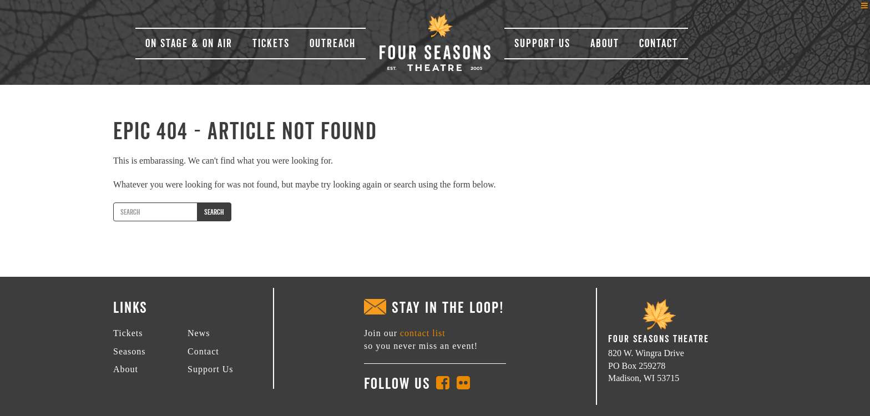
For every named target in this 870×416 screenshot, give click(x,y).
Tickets (271, 43)
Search (214, 211)
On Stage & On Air (188, 43)
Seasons (129, 351)
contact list (423, 333)
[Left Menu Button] (864, 5)
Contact (658, 43)
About (604, 43)
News (199, 333)
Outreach (333, 43)
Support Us (542, 43)
